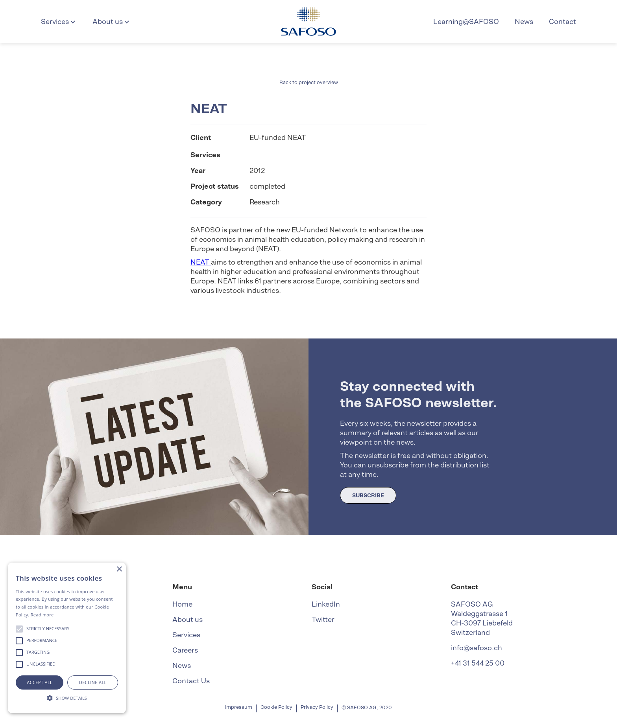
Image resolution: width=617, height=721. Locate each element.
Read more (42, 615)
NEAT (200, 262)
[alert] (67, 638)
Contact (562, 21)
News (524, 21)
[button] (59, 21)
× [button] (119, 569)
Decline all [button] (93, 682)
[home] (308, 21)
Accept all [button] (39, 682)
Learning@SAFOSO (466, 21)
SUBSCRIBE (368, 495)
